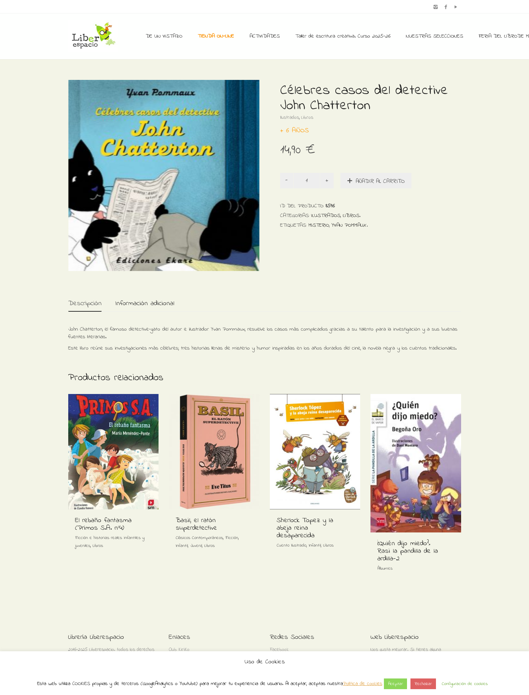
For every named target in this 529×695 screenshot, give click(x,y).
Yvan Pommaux (349, 225)
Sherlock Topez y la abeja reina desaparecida (305, 528)
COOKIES (81, 683)
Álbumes (385, 568)
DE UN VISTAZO (164, 36)
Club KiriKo (179, 649)
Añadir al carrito (380, 181)
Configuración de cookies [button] (465, 684)
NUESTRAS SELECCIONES (434, 36)
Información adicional (144, 304)
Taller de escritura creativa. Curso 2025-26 (342, 36)
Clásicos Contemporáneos (199, 538)
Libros (307, 117)
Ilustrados (289, 117)
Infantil (182, 545)
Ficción (231, 538)
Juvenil (196, 545)
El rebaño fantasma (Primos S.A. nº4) (103, 524)
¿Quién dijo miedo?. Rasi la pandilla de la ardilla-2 (407, 551)
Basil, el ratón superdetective (196, 524)
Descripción (85, 304)
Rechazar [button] (423, 684)
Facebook (279, 649)
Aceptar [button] (395, 684)
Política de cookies (362, 683)
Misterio (318, 225)
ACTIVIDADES (265, 36)
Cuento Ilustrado (291, 545)
